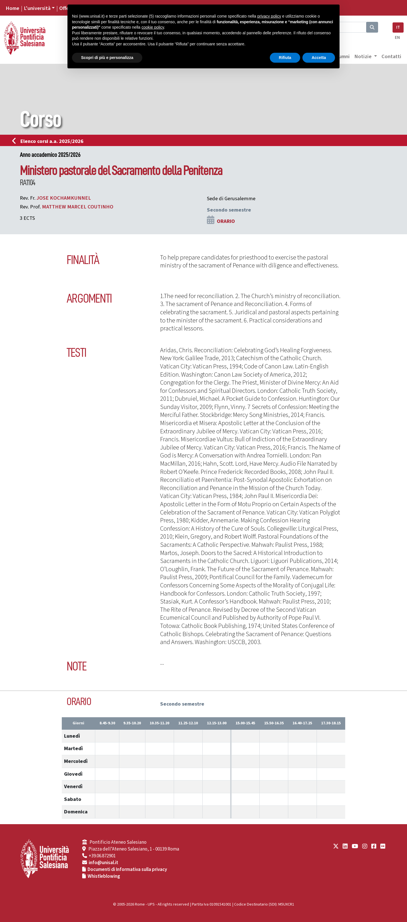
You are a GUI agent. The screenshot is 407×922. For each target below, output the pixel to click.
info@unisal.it (103, 862)
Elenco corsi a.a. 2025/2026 (49, 141)
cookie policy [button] (152, 27)
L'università (37, 8)
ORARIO (226, 221)
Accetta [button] (318, 57)
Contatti (391, 56)
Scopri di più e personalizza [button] (107, 57)
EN (397, 38)
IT (398, 27)
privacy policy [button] (269, 16)
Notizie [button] (363, 56)
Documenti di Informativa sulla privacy (127, 869)
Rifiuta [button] (285, 57)
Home (12, 8)
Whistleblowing (104, 876)
